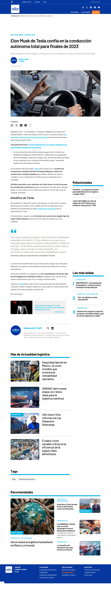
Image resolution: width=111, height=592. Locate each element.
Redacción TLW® (24, 60)
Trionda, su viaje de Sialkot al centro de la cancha (36, 16)
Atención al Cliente (69, 575)
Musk (21, 284)
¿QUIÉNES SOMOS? (90, 572)
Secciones (74, 12)
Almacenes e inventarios (48, 575)
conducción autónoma (46, 209)
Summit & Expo (20, 569)
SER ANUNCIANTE (68, 572)
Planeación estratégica (47, 570)
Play (44, 2)
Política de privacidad (92, 570)
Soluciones (86, 12)
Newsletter (26, 2)
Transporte (43, 572)
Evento (96, 12)
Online (17, 567)
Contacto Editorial (69, 570)
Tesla (36, 169)
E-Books (37, 2)
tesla (14, 479)
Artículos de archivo (46, 578)
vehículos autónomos (27, 479)
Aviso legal (88, 575)
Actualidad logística (23, 35)
